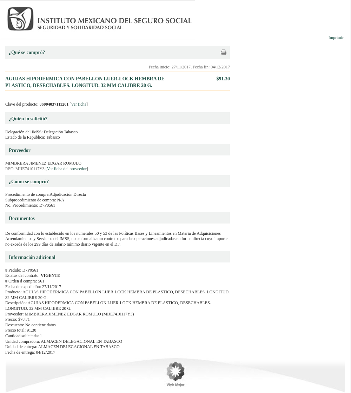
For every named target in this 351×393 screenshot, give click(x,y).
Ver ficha (78, 104)
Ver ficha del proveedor (67, 168)
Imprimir (336, 37)
